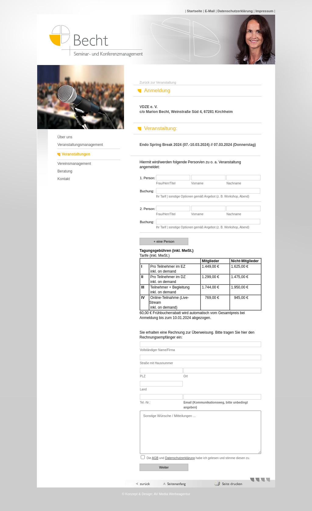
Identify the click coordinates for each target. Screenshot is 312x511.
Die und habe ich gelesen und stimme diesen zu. (198, 458)
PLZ (142, 376)
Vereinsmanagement (74, 163)
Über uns (64, 137)
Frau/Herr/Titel (166, 183)
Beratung (64, 171)
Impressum (264, 11)
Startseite (194, 11)
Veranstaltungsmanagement (80, 145)
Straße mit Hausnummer (156, 363)
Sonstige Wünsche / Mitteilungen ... (200, 432)
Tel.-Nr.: (145, 402)
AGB (155, 458)
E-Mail (209, 11)
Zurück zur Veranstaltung (158, 82)
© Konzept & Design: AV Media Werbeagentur (156, 494)
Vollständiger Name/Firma (157, 350)
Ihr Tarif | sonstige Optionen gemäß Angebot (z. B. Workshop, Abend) (202, 196)
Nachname (233, 183)
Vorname (197, 183)
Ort (185, 376)
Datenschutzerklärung (235, 11)
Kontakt (63, 179)
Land (143, 389)
